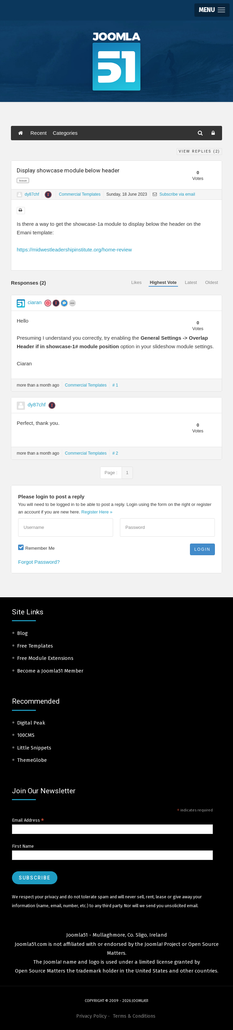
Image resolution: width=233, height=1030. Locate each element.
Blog (22, 633)
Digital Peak (31, 723)
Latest (191, 282)
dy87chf (32, 194)
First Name (23, 846)
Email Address (28, 820)
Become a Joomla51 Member (50, 671)
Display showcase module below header (68, 170)
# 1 (115, 385)
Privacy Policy (91, 1016)
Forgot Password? (39, 562)
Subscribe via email (174, 194)
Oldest (211, 282)
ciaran (35, 302)
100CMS (26, 735)
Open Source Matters (40, 971)
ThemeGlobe (32, 760)
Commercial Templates (79, 194)
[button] (212, 10)
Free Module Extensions (45, 658)
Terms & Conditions (134, 1016)
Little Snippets (34, 748)
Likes (136, 282)
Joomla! (52, 962)
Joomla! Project (161, 944)
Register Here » (96, 511)
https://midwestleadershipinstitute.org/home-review (74, 249)
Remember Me (40, 548)
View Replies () (199, 151)
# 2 (115, 453)
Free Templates (35, 646)
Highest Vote (163, 282)
